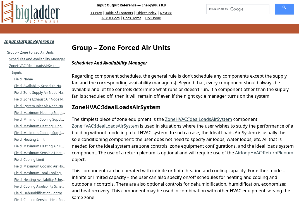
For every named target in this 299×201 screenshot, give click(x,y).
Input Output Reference (29, 41)
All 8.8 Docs (111, 18)
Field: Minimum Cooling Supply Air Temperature (51, 119)
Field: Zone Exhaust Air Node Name (42, 99)
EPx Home (153, 18)
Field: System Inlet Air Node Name (41, 106)
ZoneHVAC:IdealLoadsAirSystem (34, 65)
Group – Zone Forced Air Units (30, 52)
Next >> (166, 13)
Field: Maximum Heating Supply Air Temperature (52, 112)
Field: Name (23, 79)
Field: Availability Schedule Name (40, 85)
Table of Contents (119, 13)
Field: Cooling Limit (29, 159)
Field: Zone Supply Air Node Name (41, 92)
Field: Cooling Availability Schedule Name (46, 186)
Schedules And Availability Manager (37, 59)
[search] (236, 9)
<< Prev (96, 13)
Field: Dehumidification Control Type (42, 193)
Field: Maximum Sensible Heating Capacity (47, 152)
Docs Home (132, 18)
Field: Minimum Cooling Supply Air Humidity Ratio (53, 132)
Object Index (147, 13)
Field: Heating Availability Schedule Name (46, 179)
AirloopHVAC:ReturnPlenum (264, 153)
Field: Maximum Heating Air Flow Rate (44, 146)
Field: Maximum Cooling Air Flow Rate (43, 166)
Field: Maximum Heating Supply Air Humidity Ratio (54, 126)
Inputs (17, 72)
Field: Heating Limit (29, 139)
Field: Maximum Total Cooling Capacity (44, 173)
